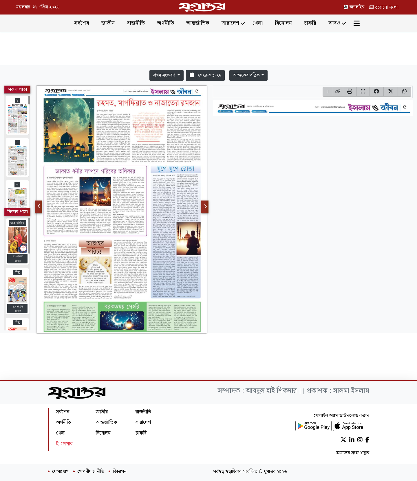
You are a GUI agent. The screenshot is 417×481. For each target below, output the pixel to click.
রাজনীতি (136, 23)
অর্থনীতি (165, 23)
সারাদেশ (230, 23)
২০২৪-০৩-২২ (205, 75)
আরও (334, 23)
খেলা (258, 23)
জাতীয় (108, 23)
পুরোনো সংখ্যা (383, 7)
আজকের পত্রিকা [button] (246, 75)
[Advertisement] (208, 50)
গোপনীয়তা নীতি (90, 471)
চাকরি (310, 23)
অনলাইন (353, 7)
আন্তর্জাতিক (197, 23)
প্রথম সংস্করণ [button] (164, 75)
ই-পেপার (64, 444)
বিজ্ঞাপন (120, 471)
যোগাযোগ (60, 471)
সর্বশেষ (81, 23)
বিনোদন (283, 23)
